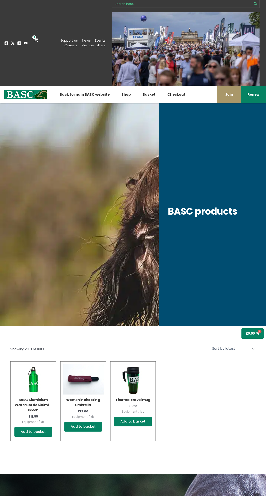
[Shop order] (233, 348)
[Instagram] (19, 43)
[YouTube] (26, 43)
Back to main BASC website (85, 94)
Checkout (176, 94)
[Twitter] (13, 43)
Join (229, 94)
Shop (126, 94)
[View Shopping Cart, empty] (36, 43)
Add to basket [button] (33, 431)
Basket (149, 94)
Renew (253, 94)
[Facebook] (6, 43)
